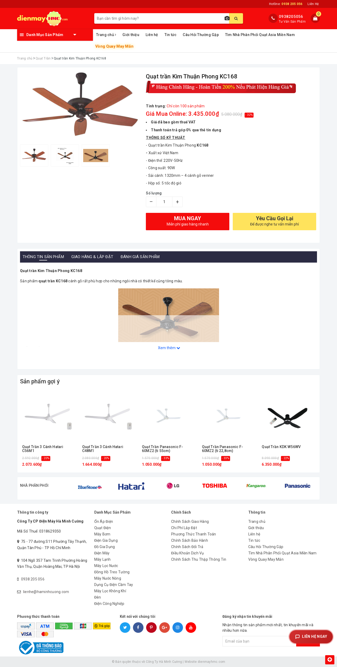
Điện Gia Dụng (106, 540)
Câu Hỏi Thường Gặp (201, 35)
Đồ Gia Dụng (104, 547)
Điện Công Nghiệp (109, 603)
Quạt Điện (102, 528)
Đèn (97, 597)
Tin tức (171, 35)
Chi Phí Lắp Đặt (184, 528)
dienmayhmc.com (211, 662)
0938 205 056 (32, 579)
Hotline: (285, 4)
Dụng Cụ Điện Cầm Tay (113, 585)
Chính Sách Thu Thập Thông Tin (198, 559)
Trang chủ (106, 35)
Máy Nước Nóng (107, 578)
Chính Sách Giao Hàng (190, 521)
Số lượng (154, 193)
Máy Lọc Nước (106, 566)
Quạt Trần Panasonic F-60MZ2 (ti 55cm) (162, 449)
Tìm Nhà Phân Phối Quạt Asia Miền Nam (260, 35)
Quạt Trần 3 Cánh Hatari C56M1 (42, 449)
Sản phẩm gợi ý (40, 381)
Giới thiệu (130, 35)
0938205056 (291, 16)
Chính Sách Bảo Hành (189, 540)
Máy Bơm (102, 534)
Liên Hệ (313, 4)
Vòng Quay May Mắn (114, 46)
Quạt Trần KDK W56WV (281, 447)
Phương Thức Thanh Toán (193, 534)
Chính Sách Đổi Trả (187, 547)
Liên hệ (152, 35)
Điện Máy (102, 553)
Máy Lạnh (102, 559)
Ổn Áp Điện (103, 521)
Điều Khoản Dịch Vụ (187, 553)
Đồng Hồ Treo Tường (112, 572)
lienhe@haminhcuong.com (46, 592)
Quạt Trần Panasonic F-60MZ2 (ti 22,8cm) (222, 449)
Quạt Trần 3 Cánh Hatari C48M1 (102, 449)
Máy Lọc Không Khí (110, 591)
